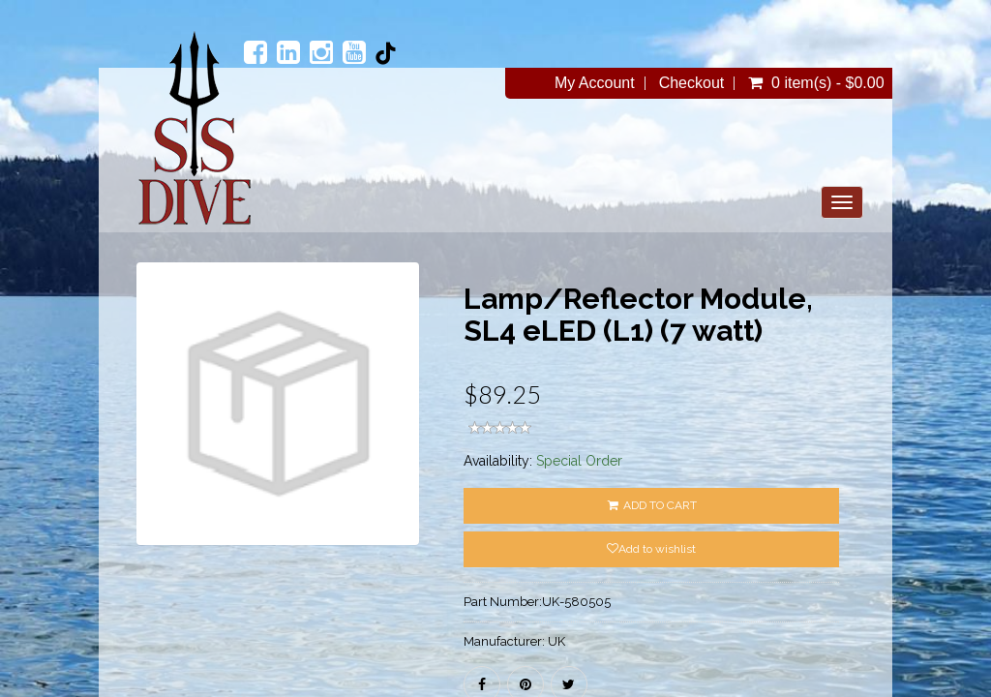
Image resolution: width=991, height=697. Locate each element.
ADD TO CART (651, 505)
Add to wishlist (651, 549)
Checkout (692, 83)
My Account (595, 83)
